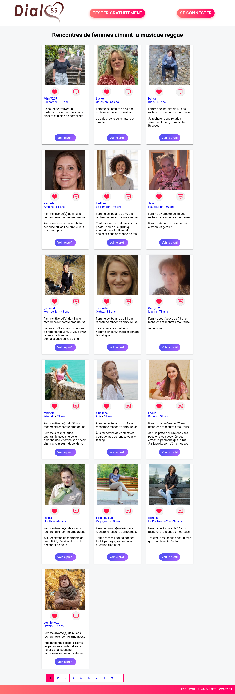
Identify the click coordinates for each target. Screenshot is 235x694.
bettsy (152, 98)
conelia (153, 518)
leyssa (48, 518)
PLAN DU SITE (207, 689)
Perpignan (102, 521)
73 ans (163, 311)
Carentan (102, 102)
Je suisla (102, 308)
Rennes (153, 416)
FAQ (183, 689)
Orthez (100, 311)
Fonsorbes (50, 102)
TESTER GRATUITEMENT (117, 13)
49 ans (117, 207)
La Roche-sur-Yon (159, 521)
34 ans (177, 521)
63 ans (59, 626)
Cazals (48, 626)
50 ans (170, 207)
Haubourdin (155, 207)
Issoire (152, 311)
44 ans (108, 416)
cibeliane (102, 413)
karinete (49, 203)
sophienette (51, 622)
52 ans (164, 416)
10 (119, 678)
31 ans (111, 311)
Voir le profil (65, 137)
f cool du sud (104, 518)
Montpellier (51, 311)
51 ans (60, 207)
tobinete (49, 413)
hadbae (101, 203)
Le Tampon (103, 207)
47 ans (61, 521)
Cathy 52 (154, 308)
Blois (151, 102)
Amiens (49, 207)
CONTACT (225, 689)
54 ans (114, 102)
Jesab (152, 203)
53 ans (61, 416)
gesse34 (49, 308)
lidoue (152, 413)
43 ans (65, 311)
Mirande (49, 416)
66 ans (64, 102)
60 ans (115, 521)
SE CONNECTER (196, 13)
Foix (99, 416)
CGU (192, 689)
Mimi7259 (50, 98)
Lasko (100, 98)
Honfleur (49, 521)
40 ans (161, 102)
